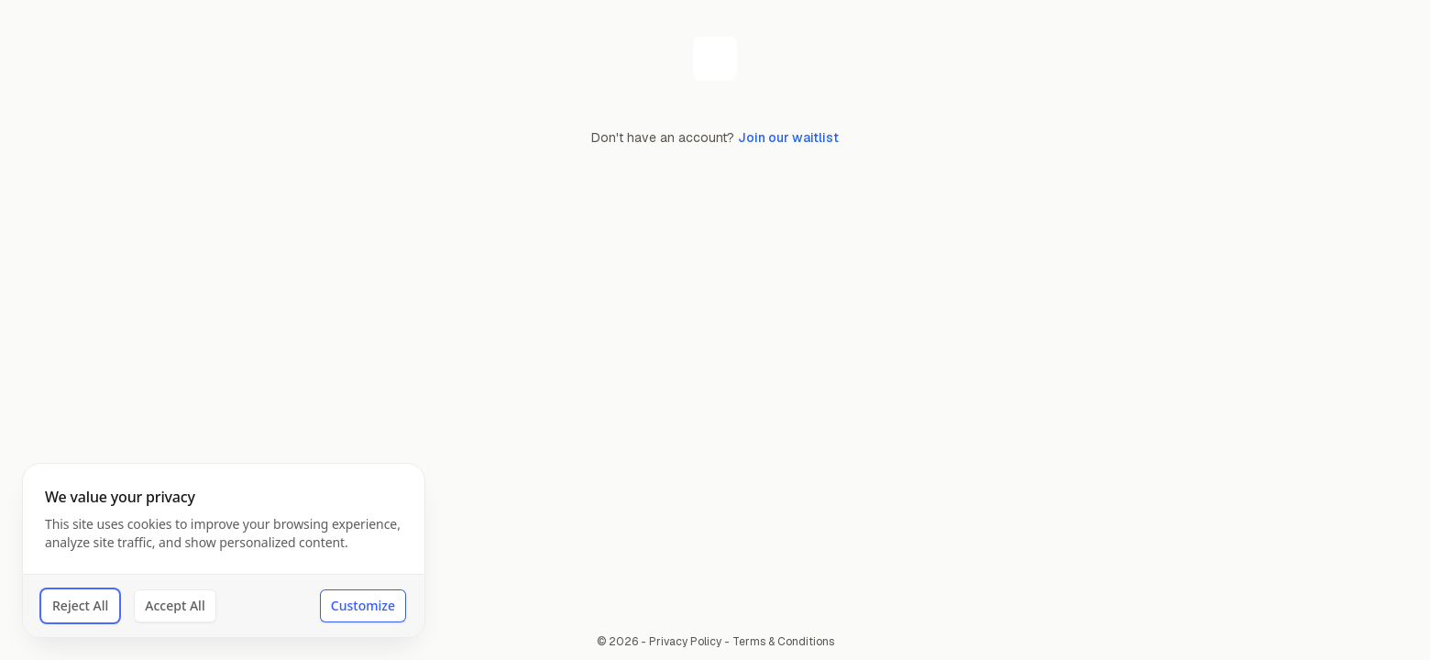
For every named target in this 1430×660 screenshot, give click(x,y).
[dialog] (223, 550)
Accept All (174, 605)
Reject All (80, 605)
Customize (363, 605)
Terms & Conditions (783, 641)
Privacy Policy (685, 641)
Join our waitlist (788, 137)
